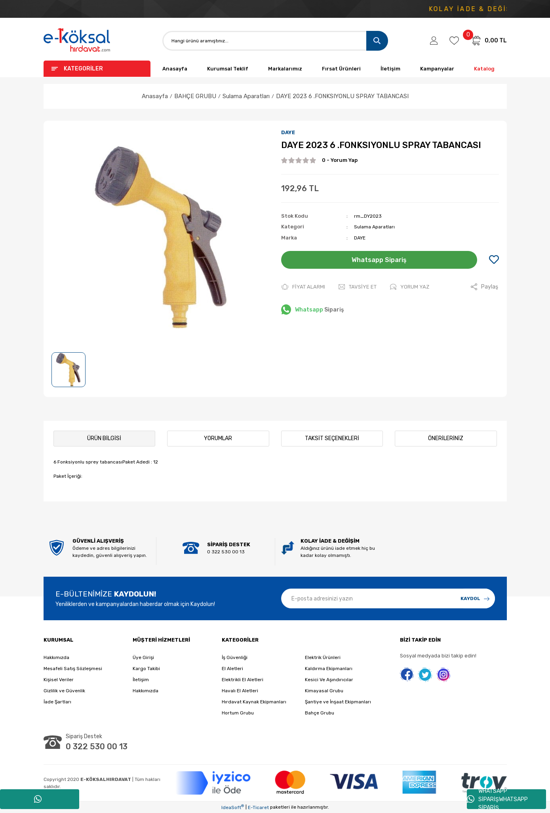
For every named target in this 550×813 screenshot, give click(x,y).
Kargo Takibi (146, 668)
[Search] (275, 41)
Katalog (484, 69)
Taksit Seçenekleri (332, 438)
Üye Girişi (143, 657)
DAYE (288, 132)
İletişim (390, 69)
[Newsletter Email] (388, 598)
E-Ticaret (258, 807)
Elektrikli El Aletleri (242, 679)
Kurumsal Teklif (227, 69)
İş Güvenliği (234, 657)
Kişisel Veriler (59, 679)
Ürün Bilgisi (104, 438)
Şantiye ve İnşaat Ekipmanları (338, 702)
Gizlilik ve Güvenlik (64, 690)
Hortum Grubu (238, 713)
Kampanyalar (437, 69)
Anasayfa (174, 69)
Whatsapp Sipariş (379, 260)
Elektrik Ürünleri (323, 657)
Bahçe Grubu (319, 713)
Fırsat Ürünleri (341, 69)
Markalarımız (285, 69)
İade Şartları (57, 702)
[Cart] (488, 40)
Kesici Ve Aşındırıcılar (329, 679)
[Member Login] (434, 40)
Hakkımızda (56, 657)
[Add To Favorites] (494, 260)
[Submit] (475, 598)
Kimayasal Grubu (324, 690)
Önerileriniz (445, 438)
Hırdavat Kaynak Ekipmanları (254, 702)
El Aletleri (232, 668)
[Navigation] (97, 69)
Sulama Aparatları (374, 227)
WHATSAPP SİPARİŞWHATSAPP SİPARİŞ (497, 799)
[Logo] (77, 41)
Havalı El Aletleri (240, 690)
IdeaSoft (232, 807)
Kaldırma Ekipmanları (328, 668)
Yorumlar (218, 438)
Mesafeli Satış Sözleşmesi (73, 668)
